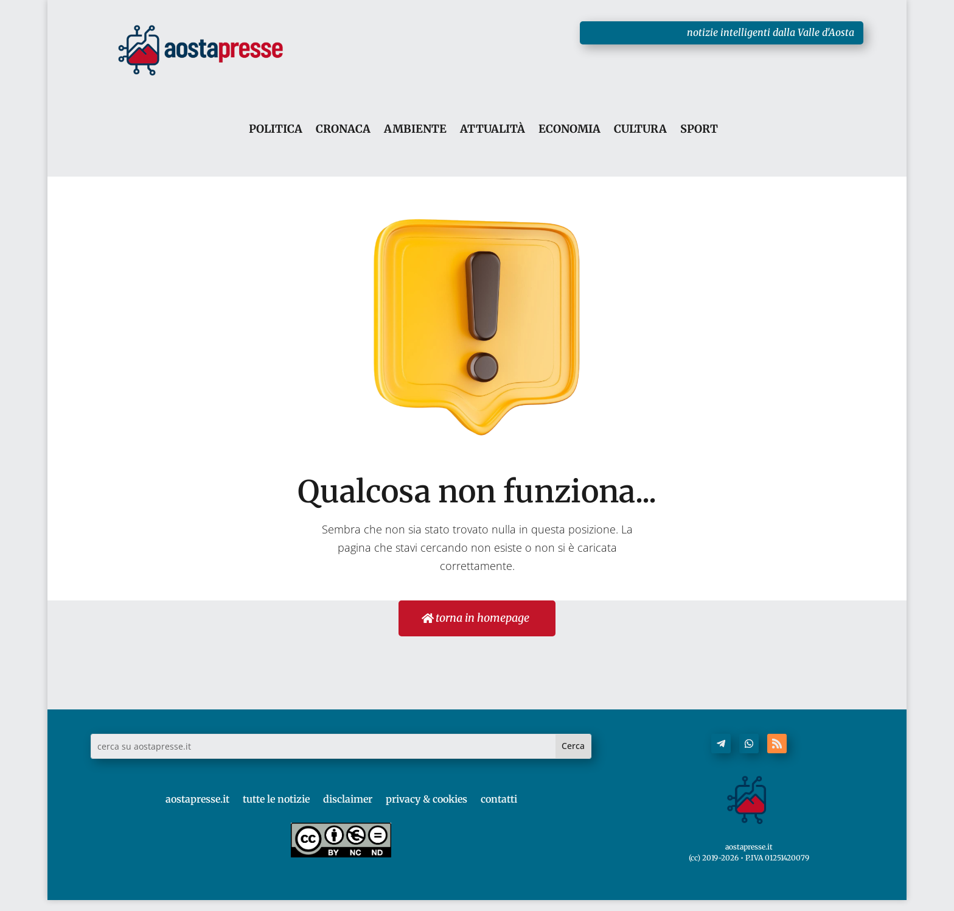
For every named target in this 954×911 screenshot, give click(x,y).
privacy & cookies (426, 799)
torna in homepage (482, 618)
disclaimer (347, 799)
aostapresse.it (197, 799)
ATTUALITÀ (492, 129)
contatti (499, 799)
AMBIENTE (415, 129)
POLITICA (275, 129)
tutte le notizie (276, 799)
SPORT (699, 129)
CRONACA (343, 129)
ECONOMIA (569, 129)
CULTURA (640, 129)
